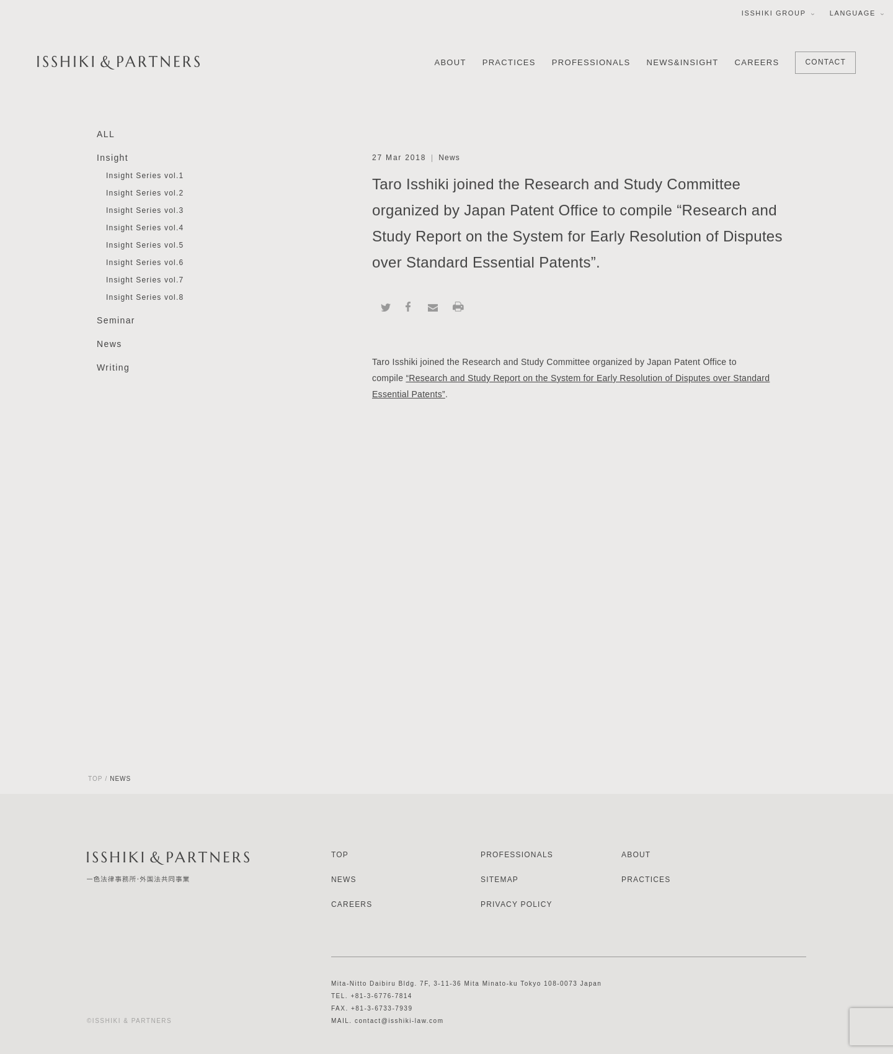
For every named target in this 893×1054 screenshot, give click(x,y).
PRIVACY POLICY (517, 904)
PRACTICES (509, 62)
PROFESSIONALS (591, 62)
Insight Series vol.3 (145, 211)
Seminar (116, 321)
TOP (95, 778)
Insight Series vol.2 (145, 193)
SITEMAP (499, 879)
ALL (106, 135)
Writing (113, 368)
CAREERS (757, 62)
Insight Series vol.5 (145, 245)
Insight (112, 158)
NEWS (344, 879)
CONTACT (825, 62)
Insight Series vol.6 (145, 263)
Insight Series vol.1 (145, 176)
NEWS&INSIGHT (683, 62)
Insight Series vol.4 (145, 228)
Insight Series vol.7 (145, 280)
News (109, 344)
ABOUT (450, 62)
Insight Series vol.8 (145, 298)
